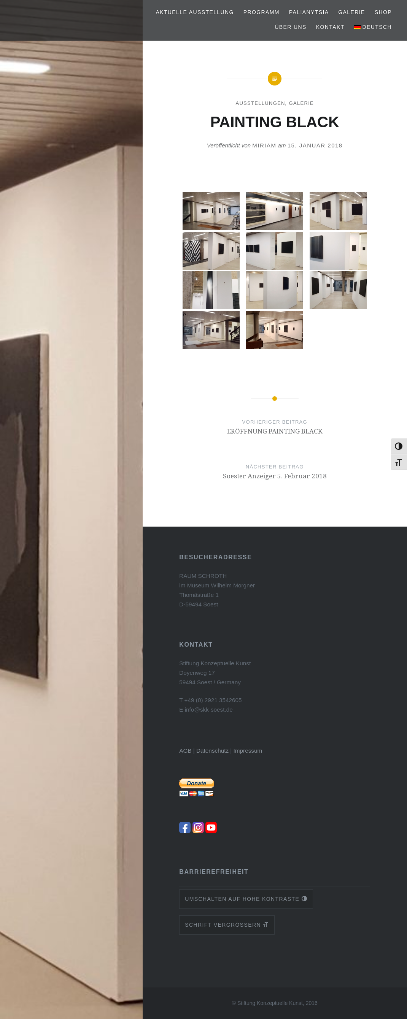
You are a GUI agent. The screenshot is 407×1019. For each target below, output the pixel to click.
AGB (185, 750)
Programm (261, 12)
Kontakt (330, 27)
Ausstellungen (260, 103)
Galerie (351, 12)
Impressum (248, 750)
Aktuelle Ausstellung (195, 12)
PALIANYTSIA (309, 12)
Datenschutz (212, 750)
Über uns (291, 27)
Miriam (264, 145)
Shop (383, 12)
